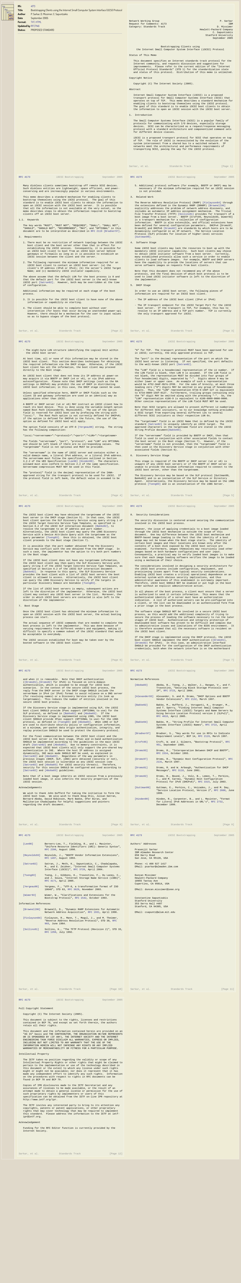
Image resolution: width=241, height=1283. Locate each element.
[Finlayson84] (209, 223)
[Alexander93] (142, 769)
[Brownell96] (214, 226)
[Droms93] (139, 829)
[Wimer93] (29, 989)
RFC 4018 (160, 791)
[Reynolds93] (31, 945)
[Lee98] (72, 510)
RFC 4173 (11, 17)
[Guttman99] (141, 261)
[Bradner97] (110, 255)
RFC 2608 (217, 874)
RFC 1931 (92, 1008)
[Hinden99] (85, 510)
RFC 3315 (201, 864)
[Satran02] (46, 312)
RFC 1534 (160, 833)
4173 (33, 6)
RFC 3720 (78, 961)
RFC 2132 (188, 772)
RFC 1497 (50, 948)
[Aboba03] (89, 788)
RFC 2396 (50, 939)
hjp (3, 6)
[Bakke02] (100, 581)
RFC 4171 (50, 973)
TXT (33, 22)
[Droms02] (168, 252)
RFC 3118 (175, 852)
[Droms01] (216, 708)
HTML (38, 22)
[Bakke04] (172, 475)
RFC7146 (35, 26)
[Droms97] (139, 839)
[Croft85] (139, 820)
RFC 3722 (208, 801)
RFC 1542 (80, 992)
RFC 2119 (95, 255)
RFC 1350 (50, 1030)
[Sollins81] (183, 236)
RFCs (9, 12)
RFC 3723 (167, 763)
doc (6, 9)
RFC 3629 (72, 983)
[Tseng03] (152, 535)
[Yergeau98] (85, 472)
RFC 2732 (214, 886)
